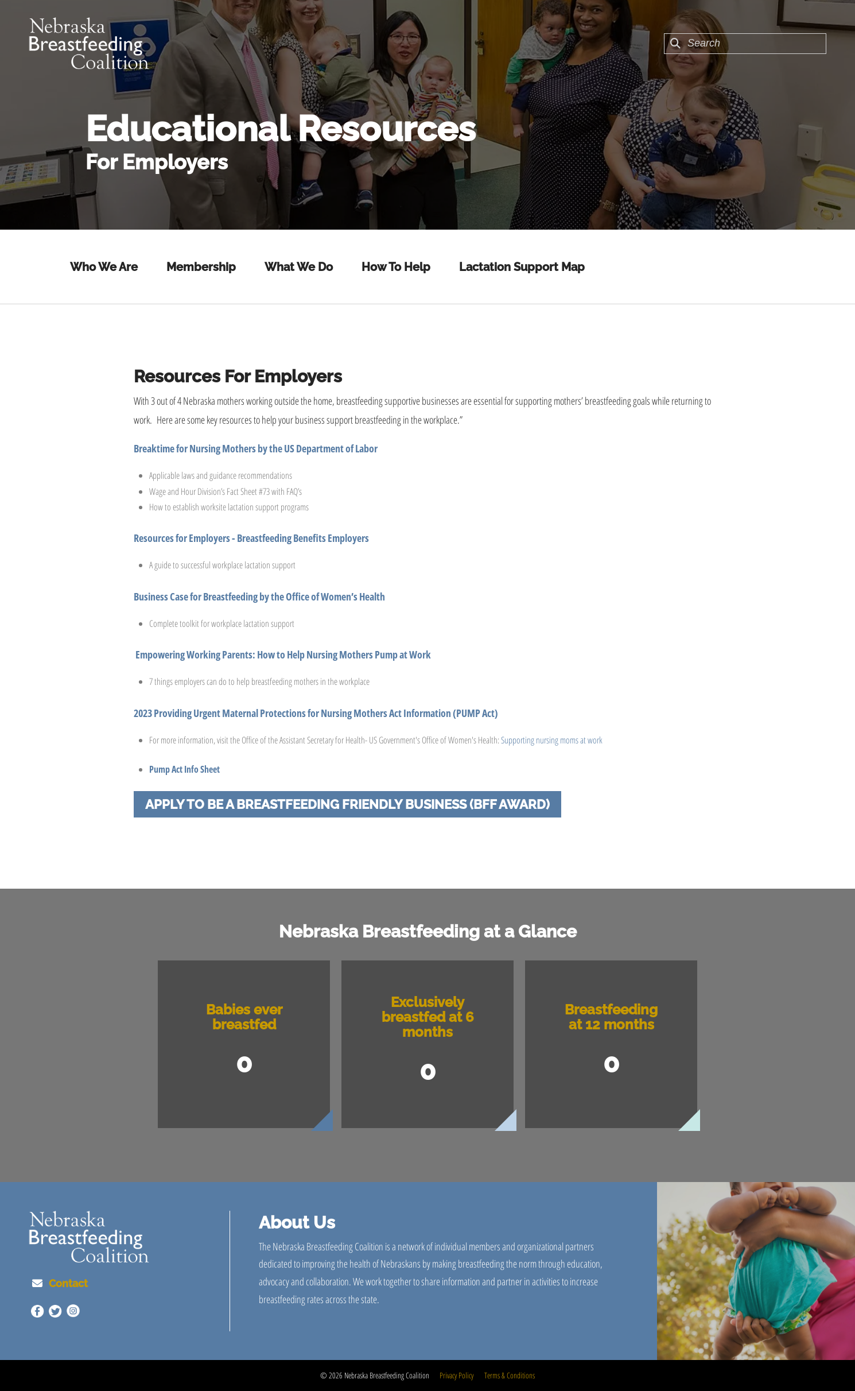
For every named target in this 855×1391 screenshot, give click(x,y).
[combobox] (745, 43)
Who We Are (104, 267)
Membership (201, 267)
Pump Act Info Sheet (184, 769)
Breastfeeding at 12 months (611, 1017)
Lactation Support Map (522, 267)
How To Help (396, 267)
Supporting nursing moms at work (552, 740)
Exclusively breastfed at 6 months (428, 1017)
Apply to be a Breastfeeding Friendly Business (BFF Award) (347, 804)
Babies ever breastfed (244, 1017)
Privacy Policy (456, 1375)
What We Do (299, 267)
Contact (68, 1283)
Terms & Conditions (509, 1375)
